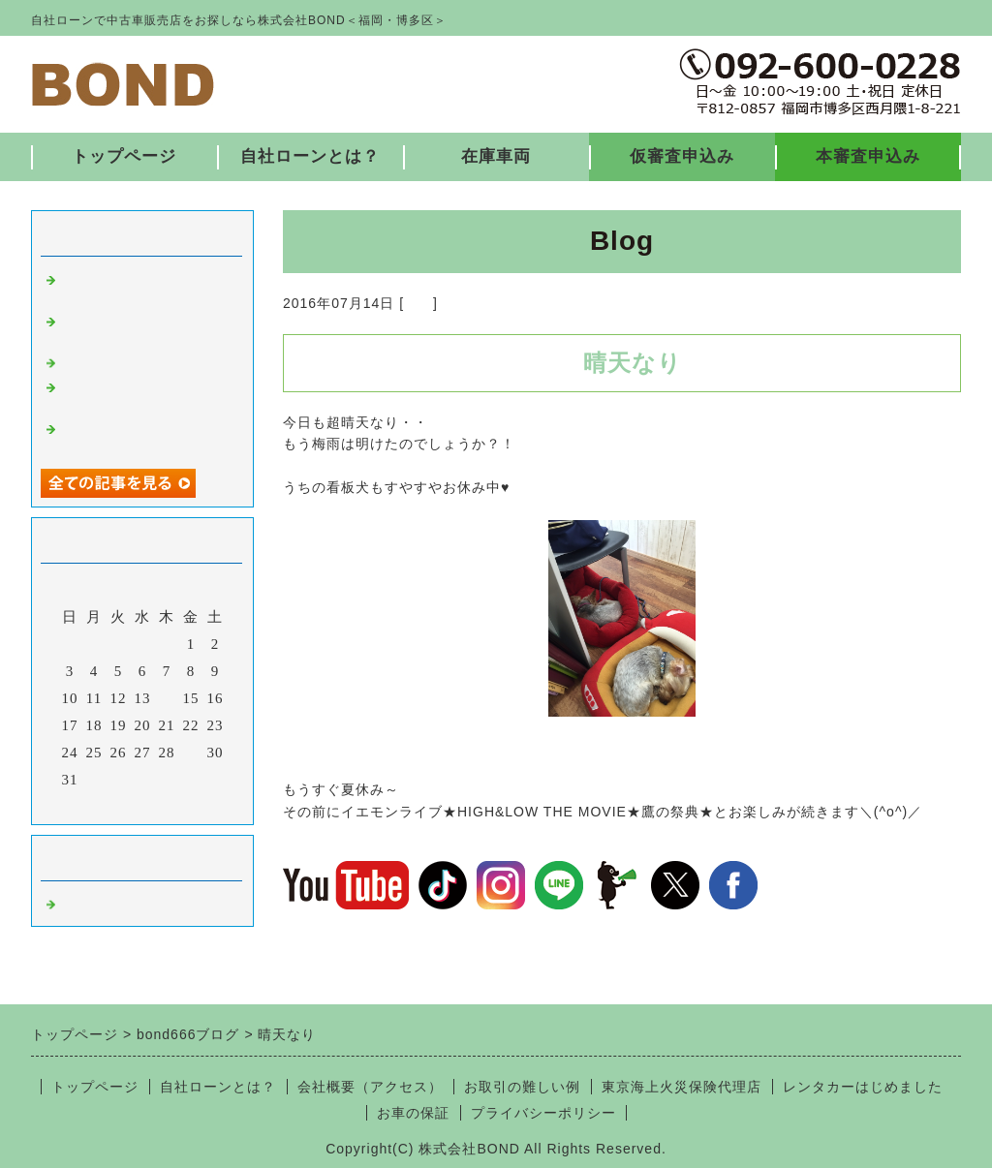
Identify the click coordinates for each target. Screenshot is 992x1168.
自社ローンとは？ (310, 156)
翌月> (182, 805)
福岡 (418, 303)
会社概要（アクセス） (370, 1086)
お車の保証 (413, 1113)
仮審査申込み (682, 156)
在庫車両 (496, 156)
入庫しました (106, 361)
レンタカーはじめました (863, 1086)
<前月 (102, 805)
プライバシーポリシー (543, 1113)
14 (167, 698)
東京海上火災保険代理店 (681, 1086)
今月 (142, 805)
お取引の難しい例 (522, 1086)
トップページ (124, 156)
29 (191, 752)
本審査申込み (868, 156)
